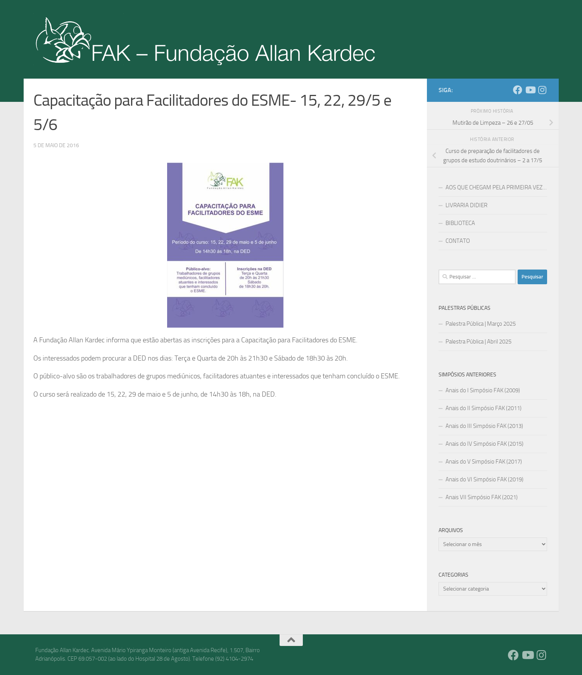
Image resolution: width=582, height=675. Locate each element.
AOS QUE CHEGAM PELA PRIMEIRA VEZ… (496, 187)
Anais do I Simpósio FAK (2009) (483, 390)
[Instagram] (542, 89)
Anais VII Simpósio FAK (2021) (482, 497)
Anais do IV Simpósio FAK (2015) (484, 443)
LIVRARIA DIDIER (466, 205)
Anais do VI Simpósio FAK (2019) (484, 479)
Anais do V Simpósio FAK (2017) (484, 461)
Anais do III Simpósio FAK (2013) (484, 426)
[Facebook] (517, 89)
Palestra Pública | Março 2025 (481, 323)
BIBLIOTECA (460, 223)
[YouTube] (530, 89)
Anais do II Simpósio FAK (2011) (484, 408)
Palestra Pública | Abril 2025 (478, 341)
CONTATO (458, 240)
